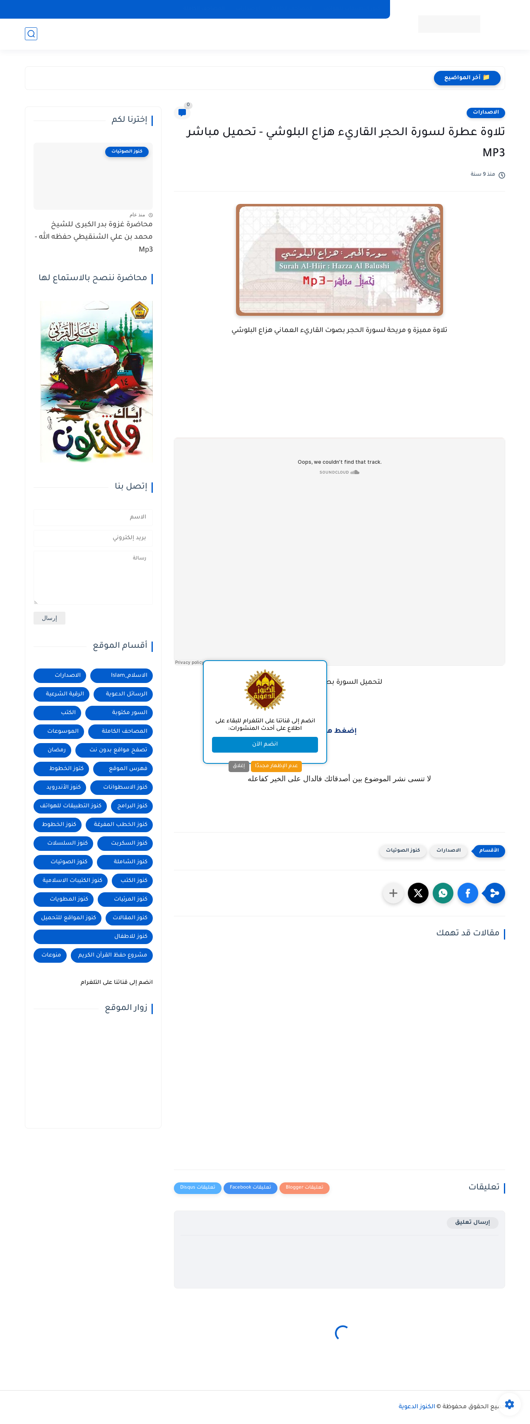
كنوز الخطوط (59, 825)
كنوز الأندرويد (63, 788)
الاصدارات (486, 113)
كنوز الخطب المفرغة (120, 825)
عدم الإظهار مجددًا (276, 766)
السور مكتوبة (129, 713)
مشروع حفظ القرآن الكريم (112, 955)
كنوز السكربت (129, 843)
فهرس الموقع (128, 769)
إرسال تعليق (472, 1223)
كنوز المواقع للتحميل (68, 918)
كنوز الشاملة (130, 862)
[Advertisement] (339, 404)
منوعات (51, 955)
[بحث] (31, 33)
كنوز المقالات (130, 918)
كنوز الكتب (133, 881)
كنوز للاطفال (130, 937)
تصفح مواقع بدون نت (118, 750)
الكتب (68, 713)
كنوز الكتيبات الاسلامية (72, 881)
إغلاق (239, 766)
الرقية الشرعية (65, 694)
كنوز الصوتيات (403, 851)
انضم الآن (265, 744)
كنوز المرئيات (130, 899)
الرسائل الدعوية (126, 694)
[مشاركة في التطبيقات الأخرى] (393, 893)
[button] (468, 893)
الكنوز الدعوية (417, 1407)
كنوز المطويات (69, 899)
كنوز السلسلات (67, 843)
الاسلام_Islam (129, 676)
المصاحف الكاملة (292, 9)
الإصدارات (248, 9)
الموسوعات (63, 732)
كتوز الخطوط (66, 769)
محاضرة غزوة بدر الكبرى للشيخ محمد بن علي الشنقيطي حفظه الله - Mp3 (94, 237)
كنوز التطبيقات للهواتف (352, 9)
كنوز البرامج (132, 806)
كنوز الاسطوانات (125, 788)
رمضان (57, 750)
